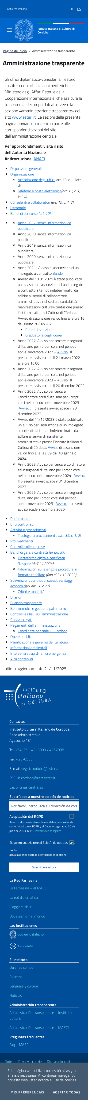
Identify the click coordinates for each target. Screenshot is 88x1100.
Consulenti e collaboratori (30, 202)
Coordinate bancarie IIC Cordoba (42, 631)
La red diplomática (23, 897)
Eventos (15, 976)
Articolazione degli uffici (36, 180)
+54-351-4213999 (30, 750)
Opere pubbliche (22, 636)
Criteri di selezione (39, 329)
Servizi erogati (21, 619)
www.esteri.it (24, 117)
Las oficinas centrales (26, 787)
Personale (18, 208)
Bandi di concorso (30, 213)
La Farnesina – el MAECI (28, 888)
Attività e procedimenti (28, 530)
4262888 (56, 750)
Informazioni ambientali (28, 647)
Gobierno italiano (17, 9)
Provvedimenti (21, 541)
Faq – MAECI (19, 1044)
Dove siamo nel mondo (27, 916)
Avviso (62, 352)
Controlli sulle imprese (27, 546)
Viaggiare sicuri (20, 907)
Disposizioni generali (26, 168)
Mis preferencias (27, 1092)
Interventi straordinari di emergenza (38, 653)
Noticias (15, 995)
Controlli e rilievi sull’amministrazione (39, 614)
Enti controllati (22, 524)
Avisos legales (52, 831)
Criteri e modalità (31, 591)
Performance (20, 518)
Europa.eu (21, 945)
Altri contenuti (21, 659)
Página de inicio (15, 51)
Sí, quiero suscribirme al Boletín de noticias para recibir (42, 843)
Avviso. (61, 503)
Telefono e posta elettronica (39, 191)
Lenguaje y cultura (23, 986)
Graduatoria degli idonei (43, 335)
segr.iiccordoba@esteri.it (40, 768)
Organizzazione (22, 174)
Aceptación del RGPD (26, 816)
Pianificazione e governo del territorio (39, 642)
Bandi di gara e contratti (37, 552)
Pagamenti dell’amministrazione (35, 625)
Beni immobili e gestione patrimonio (38, 608)
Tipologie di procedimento (49, 535)
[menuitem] (74, 7)
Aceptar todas (66, 1092)
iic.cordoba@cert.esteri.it (36, 778)
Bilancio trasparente (26, 603)
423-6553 (24, 759)
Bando (58, 273)
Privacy (39, 831)
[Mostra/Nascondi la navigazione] (9, 30)
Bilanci (15, 597)
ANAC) (39, 159)
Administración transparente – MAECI (39, 1027)
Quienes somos (21, 967)
